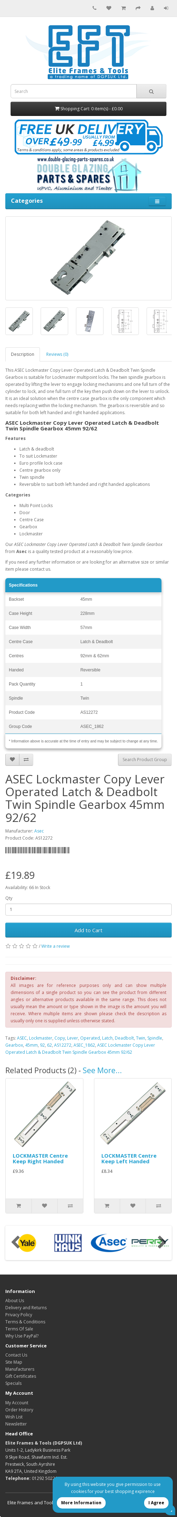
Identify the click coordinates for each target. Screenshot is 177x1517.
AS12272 (62, 1045)
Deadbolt (124, 1038)
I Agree (156, 1503)
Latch (107, 1038)
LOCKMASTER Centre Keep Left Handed (129, 1158)
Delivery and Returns (26, 1308)
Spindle (154, 1038)
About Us (14, 1301)
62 (49, 1045)
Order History (19, 1410)
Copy (59, 1038)
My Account (16, 1403)
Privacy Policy (18, 1315)
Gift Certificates (20, 1376)
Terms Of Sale (19, 1329)
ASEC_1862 (84, 1045)
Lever (72, 1038)
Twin (140, 1038)
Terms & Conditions (25, 1322)
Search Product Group (145, 760)
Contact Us (16, 1355)
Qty (8, 898)
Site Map (13, 1362)
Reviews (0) (57, 354)
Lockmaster (40, 1038)
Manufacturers (19, 1369)
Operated (90, 1038)
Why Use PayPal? (22, 1336)
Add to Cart (88, 930)
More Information (81, 1503)
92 (42, 1045)
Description (22, 354)
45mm (31, 1045)
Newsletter (16, 1424)
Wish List (14, 1417)
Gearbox (14, 1045)
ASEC (22, 1038)
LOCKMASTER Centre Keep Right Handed (40, 1158)
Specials (13, 1383)
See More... (102, 1070)
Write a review (55, 946)
